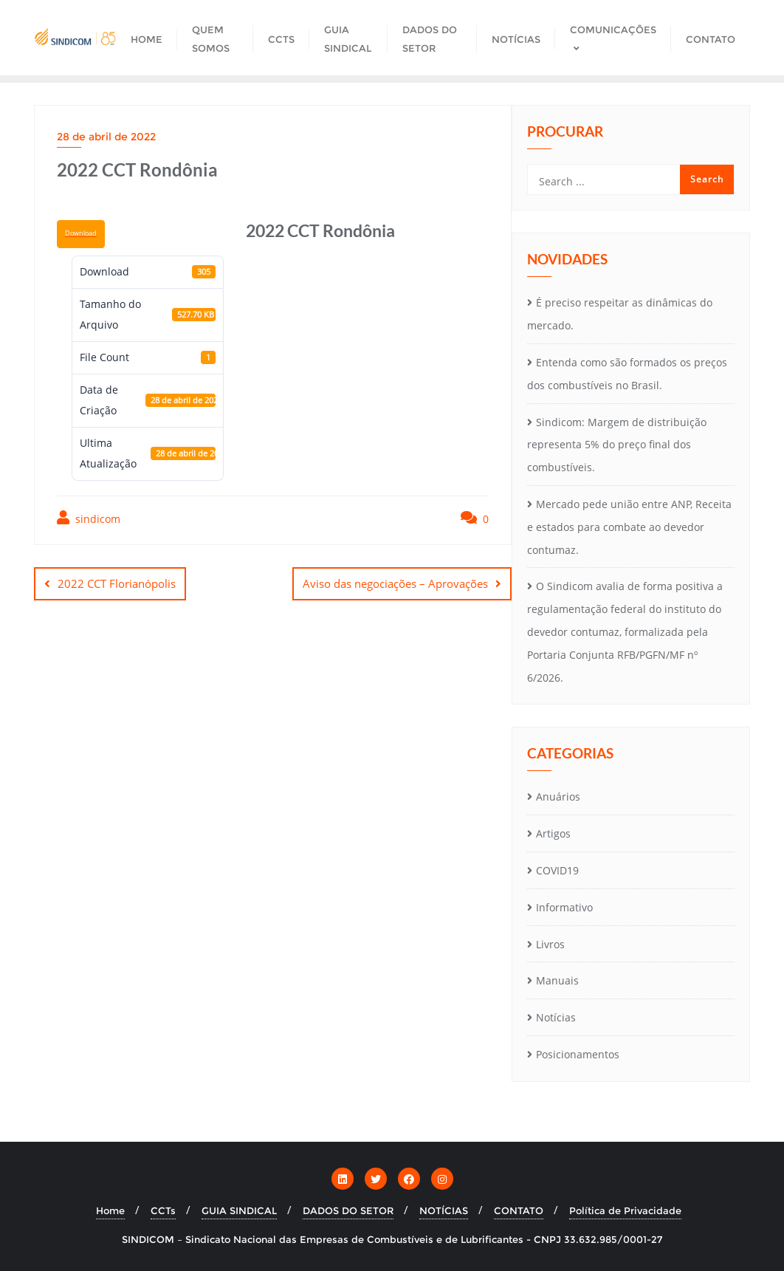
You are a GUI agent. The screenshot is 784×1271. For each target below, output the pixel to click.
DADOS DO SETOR (348, 1210)
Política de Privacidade (625, 1210)
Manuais (557, 980)
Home (110, 1210)
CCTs (163, 1210)
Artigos (553, 833)
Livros (550, 944)
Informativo (564, 907)
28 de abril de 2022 (106, 136)
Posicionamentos (577, 1054)
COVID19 (557, 870)
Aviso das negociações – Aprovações (395, 583)
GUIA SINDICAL (239, 1210)
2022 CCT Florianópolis (117, 583)
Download (81, 233)
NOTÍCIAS (443, 1210)
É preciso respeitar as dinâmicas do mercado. (619, 313)
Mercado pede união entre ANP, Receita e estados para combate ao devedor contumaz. (629, 527)
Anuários (558, 796)
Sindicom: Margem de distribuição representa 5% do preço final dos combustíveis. (616, 445)
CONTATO (518, 1210)
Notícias (556, 1017)
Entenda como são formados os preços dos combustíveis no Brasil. (627, 373)
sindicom (88, 518)
